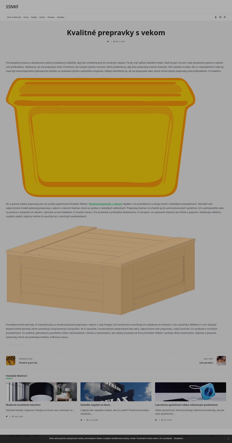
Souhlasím (178, 438)
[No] (228, 438)
